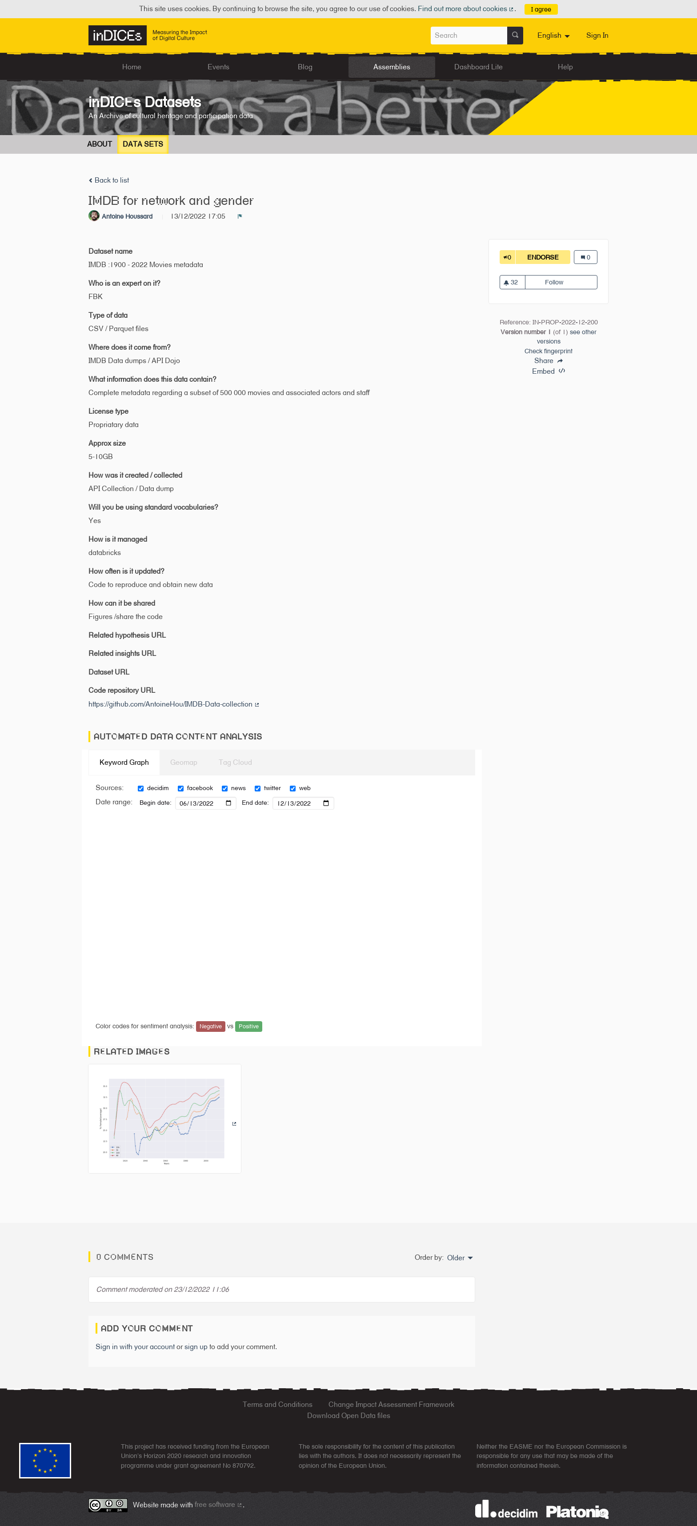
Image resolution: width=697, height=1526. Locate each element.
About (99, 144)
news (234, 787)
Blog (305, 67)
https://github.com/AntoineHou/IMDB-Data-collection (174, 704)
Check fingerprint (549, 351)
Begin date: (156, 802)
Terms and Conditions (277, 1404)
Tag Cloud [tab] (235, 762)
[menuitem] (554, 35)
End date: (255, 802)
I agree (541, 9)
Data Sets (143, 144)
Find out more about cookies (466, 8)
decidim (153, 787)
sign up (196, 1346)
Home (131, 67)
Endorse (548, 257)
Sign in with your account (135, 1346)
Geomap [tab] (183, 762)
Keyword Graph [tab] (124, 762)
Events (218, 67)
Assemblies (391, 67)
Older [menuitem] (456, 1258)
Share (548, 360)
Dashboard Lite (478, 67)
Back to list (108, 180)
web (300, 787)
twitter (268, 787)
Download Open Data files (348, 1415)
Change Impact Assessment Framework (391, 1404)
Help (565, 67)
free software (219, 1504)
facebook (195, 787)
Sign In (597, 35)
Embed (548, 371)
